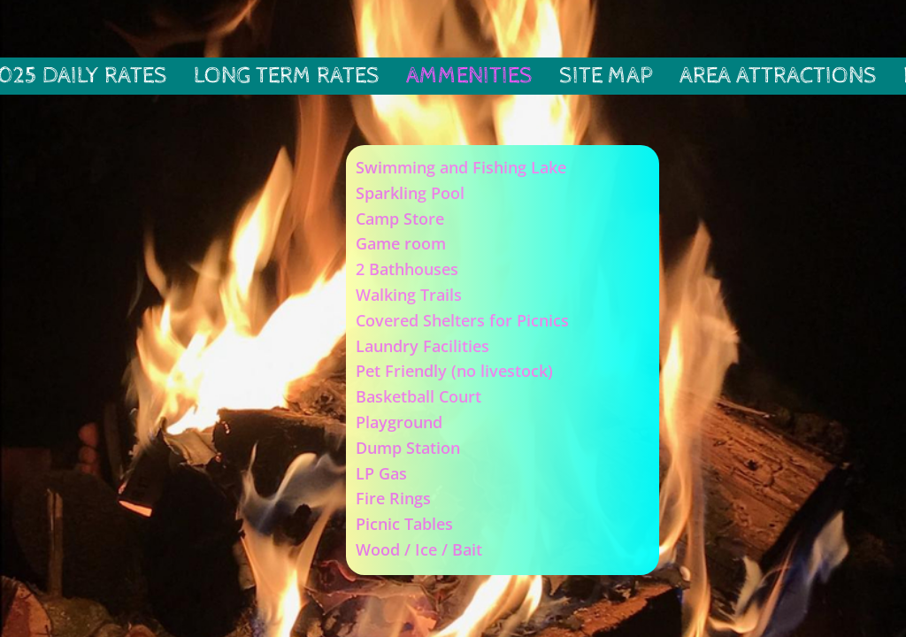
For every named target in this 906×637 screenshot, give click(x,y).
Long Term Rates (287, 75)
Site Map (606, 75)
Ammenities (469, 75)
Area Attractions (778, 75)
